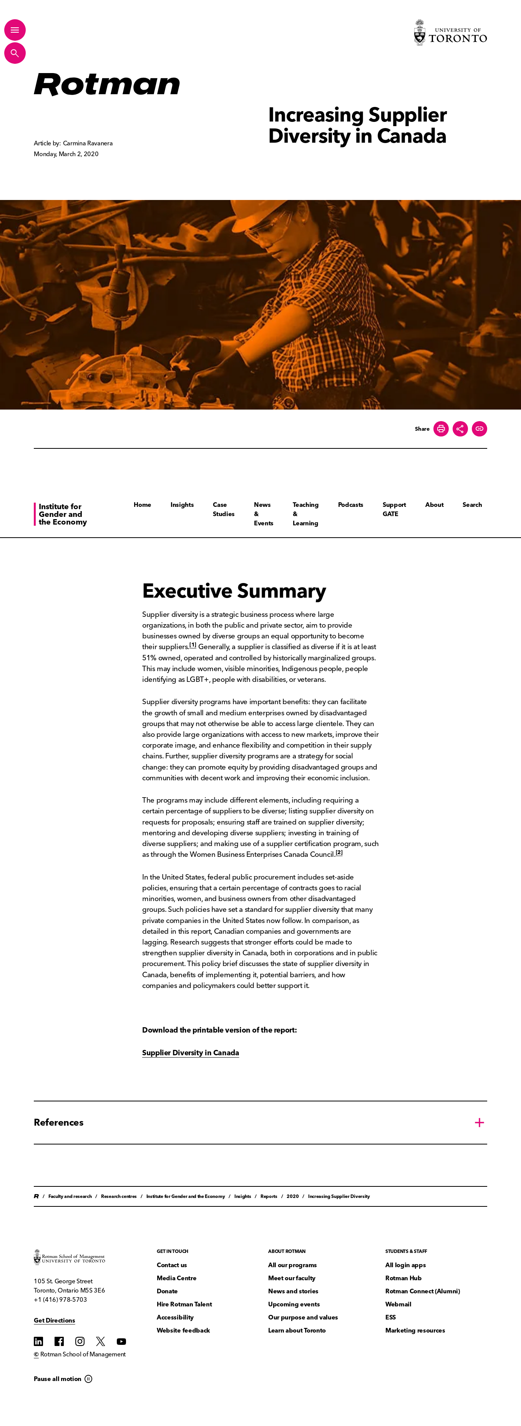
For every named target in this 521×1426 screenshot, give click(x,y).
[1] (192, 644)
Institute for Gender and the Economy (63, 514)
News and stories (293, 1291)
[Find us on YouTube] (121, 1341)
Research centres (119, 1196)
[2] (339, 852)
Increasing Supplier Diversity (339, 1196)
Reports (268, 1196)
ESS (390, 1317)
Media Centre (176, 1278)
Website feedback (183, 1330)
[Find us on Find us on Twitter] (100, 1341)
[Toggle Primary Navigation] (15, 30)
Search (472, 504)
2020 (293, 1196)
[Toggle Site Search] (15, 53)
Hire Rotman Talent (184, 1304)
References (58, 1122)
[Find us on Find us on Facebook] (59, 1341)
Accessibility (175, 1317)
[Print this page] (441, 428)
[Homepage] (107, 85)
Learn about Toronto (297, 1330)
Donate (167, 1291)
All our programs (292, 1265)
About (434, 504)
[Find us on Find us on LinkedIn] (38, 1341)
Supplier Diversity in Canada (190, 1052)
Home (142, 504)
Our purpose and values (303, 1317)
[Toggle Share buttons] (460, 428)
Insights (182, 504)
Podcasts (350, 504)
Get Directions (54, 1320)
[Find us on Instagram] (80, 1341)
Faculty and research (70, 1196)
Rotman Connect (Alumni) (422, 1291)
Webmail (398, 1304)
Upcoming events (294, 1304)
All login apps (405, 1265)
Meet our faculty (291, 1278)
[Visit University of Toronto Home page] (450, 32)
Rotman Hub (403, 1278)
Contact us (172, 1265)
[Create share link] (479, 428)
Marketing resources (415, 1330)
